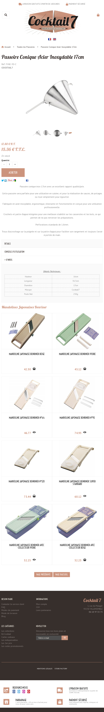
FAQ (3, 607)
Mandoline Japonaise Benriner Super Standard (77, 482)
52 (28, 560)
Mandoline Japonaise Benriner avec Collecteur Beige (77, 546)
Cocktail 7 (92, 600)
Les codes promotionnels (12, 646)
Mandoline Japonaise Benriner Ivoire (77, 354)
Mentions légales (44, 669)
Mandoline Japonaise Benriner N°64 (27, 418)
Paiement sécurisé (77, 4)
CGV (38, 607)
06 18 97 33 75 (96, 612)
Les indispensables (9, 640)
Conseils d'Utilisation (14, 251)
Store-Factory (61, 669)
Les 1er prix (6, 643)
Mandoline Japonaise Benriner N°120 (27, 481)
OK (65, 637)
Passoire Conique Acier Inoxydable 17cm (42, 57)
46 (28, 433)
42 (28, 369)
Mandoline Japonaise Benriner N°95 (77, 418)
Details (7, 243)
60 (79, 496)
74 (79, 433)
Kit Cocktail (6, 634)
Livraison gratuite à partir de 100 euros (41, 4)
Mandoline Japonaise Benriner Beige (27, 354)
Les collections (7, 631)
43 (79, 369)
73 (28, 496)
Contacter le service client (12, 604)
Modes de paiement (10, 610)
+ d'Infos (8, 259)
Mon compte (41, 604)
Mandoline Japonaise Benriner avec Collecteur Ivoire (26, 546)
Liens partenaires (43, 610)
